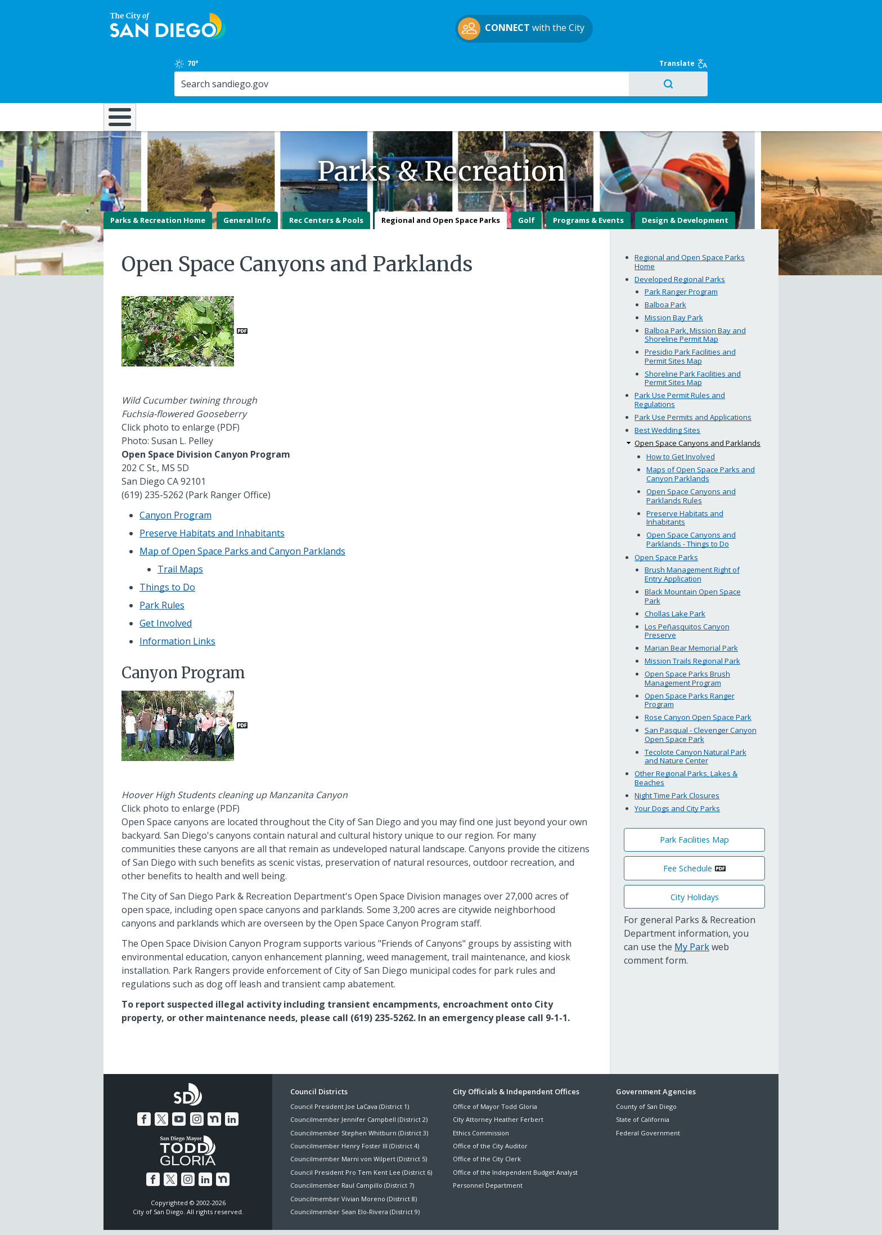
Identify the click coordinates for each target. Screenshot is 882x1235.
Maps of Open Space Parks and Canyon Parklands (700, 434)
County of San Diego (646, 1067)
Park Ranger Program (681, 252)
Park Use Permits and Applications (693, 378)
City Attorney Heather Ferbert (498, 1080)
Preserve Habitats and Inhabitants (212, 493)
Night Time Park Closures (676, 756)
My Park (691, 907)
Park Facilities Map (694, 800)
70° (622, 14)
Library (504, 68)
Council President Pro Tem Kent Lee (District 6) (361, 1133)
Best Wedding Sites (667, 391)
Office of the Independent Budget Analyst (515, 1133)
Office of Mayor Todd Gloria (495, 1067)
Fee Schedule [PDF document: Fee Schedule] (687, 829)
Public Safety (612, 68)
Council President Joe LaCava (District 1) (349, 1067)
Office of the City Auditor (490, 1106)
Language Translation (490, 1213)
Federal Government (648, 1093)
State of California (642, 1080)
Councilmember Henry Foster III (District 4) (354, 1106)
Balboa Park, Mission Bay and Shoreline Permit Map (695, 295)
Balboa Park (665, 264)
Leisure (198, 68)
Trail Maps (180, 529)
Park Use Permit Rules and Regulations (679, 360)
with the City (438, 30)
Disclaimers (300, 1213)
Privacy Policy (358, 1213)
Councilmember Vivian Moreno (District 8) (353, 1159)
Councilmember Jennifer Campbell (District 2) (359, 1080)
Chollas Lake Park (675, 574)
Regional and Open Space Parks (440, 181)
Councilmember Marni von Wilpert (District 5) (358, 1119)
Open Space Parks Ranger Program (690, 660)
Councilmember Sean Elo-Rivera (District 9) (355, 1172)
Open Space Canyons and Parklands (697, 404)
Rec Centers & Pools (326, 181)
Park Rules (162, 566)
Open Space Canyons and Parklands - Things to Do (691, 499)
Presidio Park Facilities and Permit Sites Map (690, 316)
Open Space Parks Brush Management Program (687, 638)
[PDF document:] (185, 291)
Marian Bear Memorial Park (691, 608)
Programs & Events (588, 181)
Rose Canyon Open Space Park (698, 678)
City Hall (722, 68)
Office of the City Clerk (487, 1119)
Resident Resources (300, 68)
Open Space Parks (666, 518)
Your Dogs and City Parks (677, 769)
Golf (526, 181)
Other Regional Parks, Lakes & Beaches (685, 738)
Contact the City (569, 1213)
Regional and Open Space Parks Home (689, 222)
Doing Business (401, 68)
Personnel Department (488, 1146)
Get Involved (166, 584)
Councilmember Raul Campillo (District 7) (352, 1146)
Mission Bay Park (674, 277)
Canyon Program (176, 475)
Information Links (177, 602)
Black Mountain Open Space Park (693, 556)
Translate (754, 14)
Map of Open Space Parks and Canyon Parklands (242, 511)
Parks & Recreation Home (157, 181)
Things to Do (167, 548)
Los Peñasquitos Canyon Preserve (687, 591)
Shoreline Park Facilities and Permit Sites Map (693, 338)
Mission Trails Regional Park (692, 621)
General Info (247, 181)
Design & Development (685, 181)
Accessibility (417, 1213)
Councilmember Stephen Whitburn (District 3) (359, 1093)
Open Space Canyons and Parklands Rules (691, 456)
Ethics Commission (481, 1093)
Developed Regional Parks (679, 239)
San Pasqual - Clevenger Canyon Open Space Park (701, 695)
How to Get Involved (680, 417)
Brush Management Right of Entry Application (692, 534)
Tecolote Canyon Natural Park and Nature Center (695, 717)
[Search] (681, 34)
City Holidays (694, 857)
